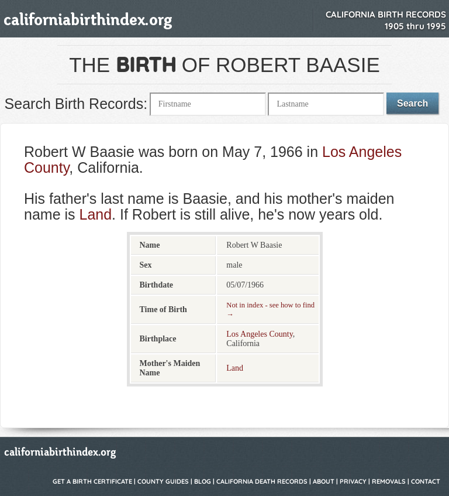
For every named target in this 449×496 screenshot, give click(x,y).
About (323, 481)
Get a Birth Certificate (92, 481)
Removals (389, 481)
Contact (425, 481)
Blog (202, 481)
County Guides (163, 481)
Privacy (353, 481)
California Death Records (262, 481)
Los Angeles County (259, 334)
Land (95, 214)
